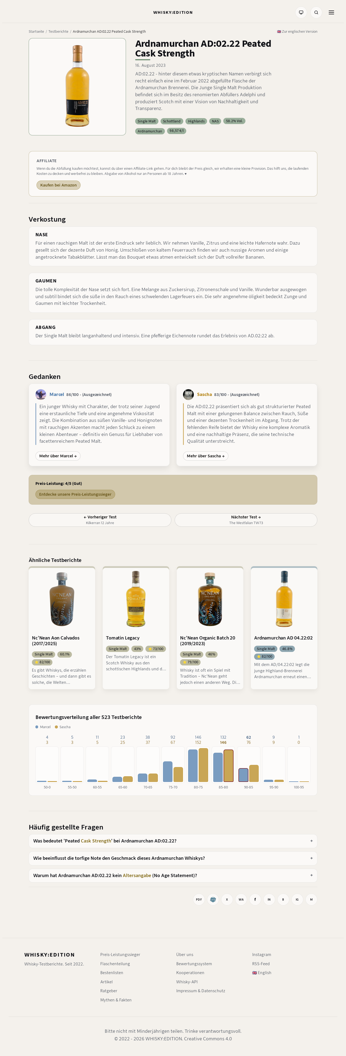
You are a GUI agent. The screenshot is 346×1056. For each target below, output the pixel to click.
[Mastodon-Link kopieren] (311, 899)
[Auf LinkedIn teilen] (269, 899)
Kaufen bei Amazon (58, 185)
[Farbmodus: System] (301, 12)
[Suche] (316, 12)
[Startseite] (173, 12)
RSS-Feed (261, 964)
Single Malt (147, 121)
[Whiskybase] (213, 899)
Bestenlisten (111, 973)
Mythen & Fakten (116, 1000)
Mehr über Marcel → (58, 456)
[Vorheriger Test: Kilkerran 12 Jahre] (100, 520)
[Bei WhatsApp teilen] (241, 899)
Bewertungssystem (194, 964)
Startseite (36, 31)
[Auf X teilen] (227, 899)
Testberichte (58, 31)
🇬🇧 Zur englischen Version (297, 31)
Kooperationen (190, 973)
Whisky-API (187, 982)
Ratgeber (108, 991)
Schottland (172, 121)
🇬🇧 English (261, 973)
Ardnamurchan (150, 131)
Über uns (184, 954)
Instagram (261, 954)
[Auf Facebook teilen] (255, 899)
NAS (215, 121)
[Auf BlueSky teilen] (283, 899)
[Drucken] (199, 899)
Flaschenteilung (115, 964)
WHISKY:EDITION (49, 955)
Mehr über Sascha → (206, 456)
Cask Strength (96, 841)
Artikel (106, 982)
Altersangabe (137, 875)
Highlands (196, 121)
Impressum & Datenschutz (200, 991)
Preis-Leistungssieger (120, 954)
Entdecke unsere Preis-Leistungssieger (75, 494)
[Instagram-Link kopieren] (297, 899)
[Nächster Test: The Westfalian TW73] (246, 520)
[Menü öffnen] (331, 12)
